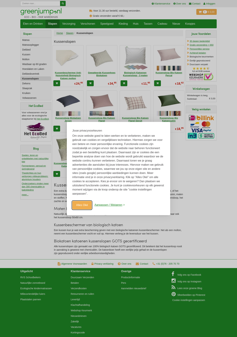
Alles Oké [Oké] (82, 205)
